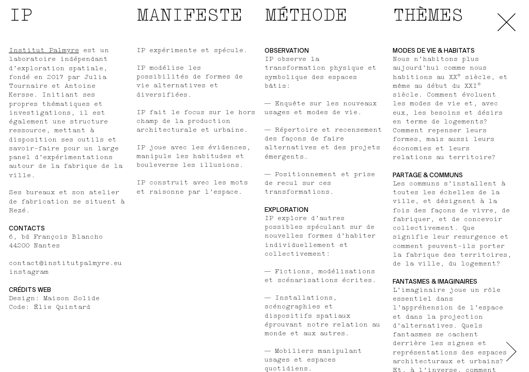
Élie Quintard (62, 307)
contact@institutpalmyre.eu (65, 263)
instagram (29, 272)
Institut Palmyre (44, 51)
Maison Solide (71, 299)
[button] (511, 356)
